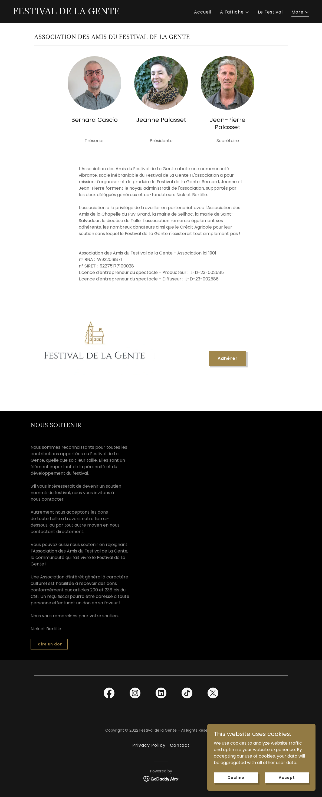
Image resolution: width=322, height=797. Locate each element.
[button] (234, 12)
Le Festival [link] (270, 12)
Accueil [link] (202, 12)
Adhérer (227, 358)
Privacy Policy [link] (148, 745)
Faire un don (49, 644)
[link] (66, 13)
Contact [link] (180, 745)
